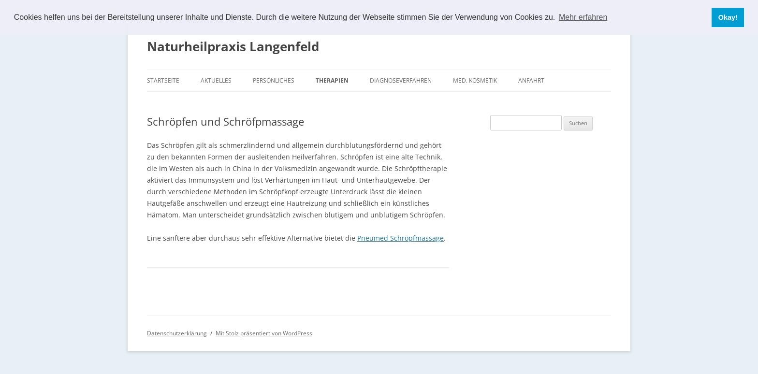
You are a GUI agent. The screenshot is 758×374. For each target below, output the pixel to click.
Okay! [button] (728, 17)
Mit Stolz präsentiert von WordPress (264, 333)
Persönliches (273, 80)
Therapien (332, 80)
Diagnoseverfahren (401, 80)
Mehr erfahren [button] (583, 17)
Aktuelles (216, 80)
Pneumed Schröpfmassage (400, 238)
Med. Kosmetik (475, 80)
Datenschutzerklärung (177, 333)
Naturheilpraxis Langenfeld (233, 46)
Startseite (163, 80)
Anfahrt (531, 80)
